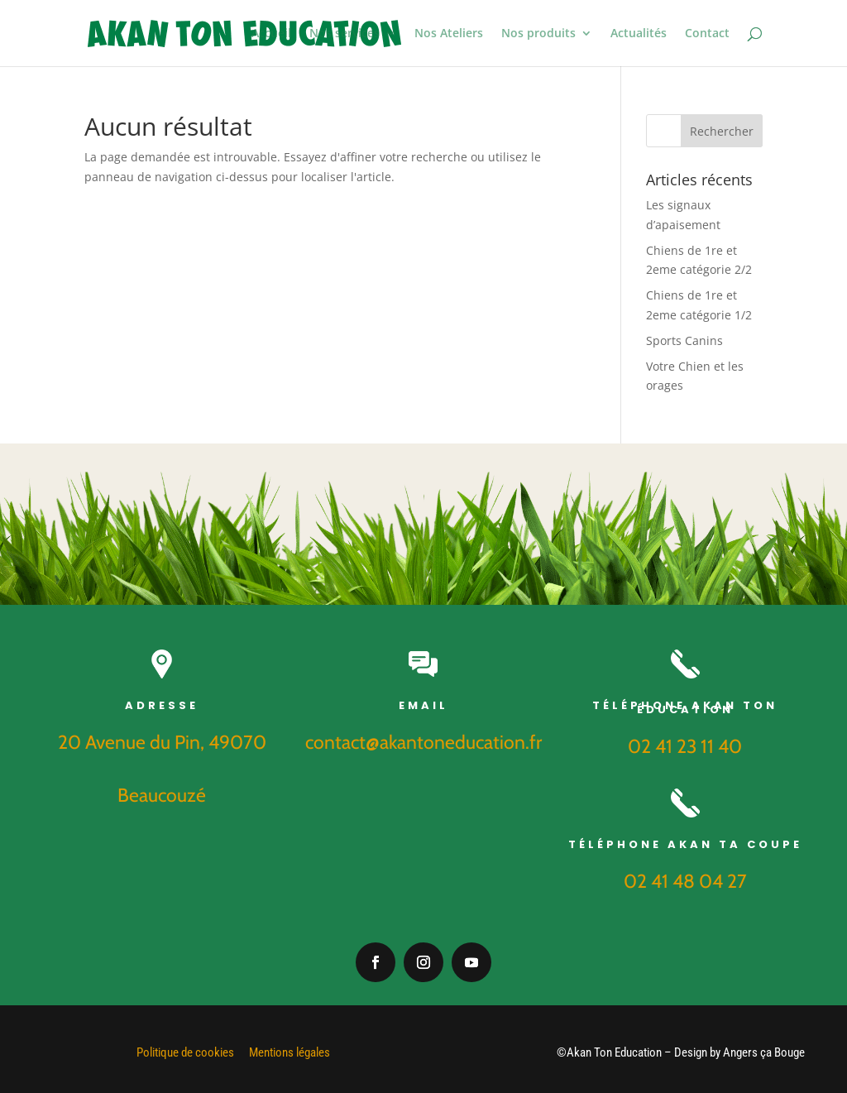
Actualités (638, 34)
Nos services (344, 34)
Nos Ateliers (448, 34)
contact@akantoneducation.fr (423, 742)
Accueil (271, 34)
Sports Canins (684, 340)
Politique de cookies (185, 1052)
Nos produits (538, 34)
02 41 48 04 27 (685, 881)
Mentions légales (289, 1052)
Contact (707, 34)
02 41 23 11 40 (685, 746)
